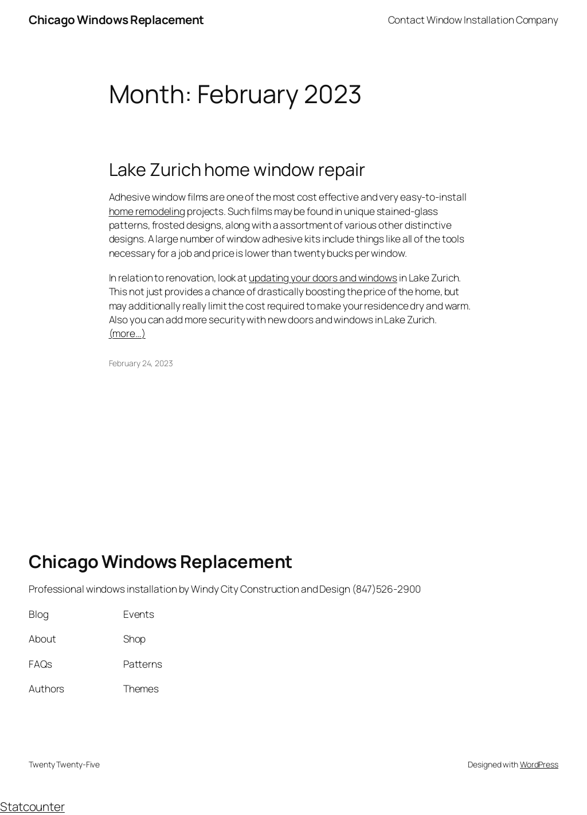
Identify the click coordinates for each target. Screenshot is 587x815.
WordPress (539, 764)
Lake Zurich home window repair (237, 169)
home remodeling (147, 211)
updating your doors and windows (323, 277)
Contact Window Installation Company (473, 19)
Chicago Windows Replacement (116, 19)
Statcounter (32, 806)
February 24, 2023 (141, 363)
